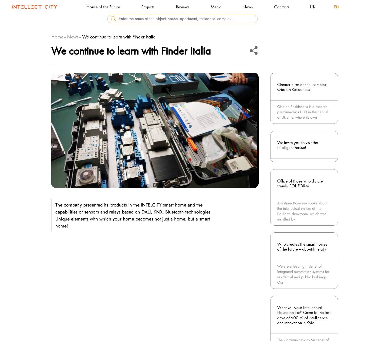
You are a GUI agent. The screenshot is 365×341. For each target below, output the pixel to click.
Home (57, 37)
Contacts (281, 7)
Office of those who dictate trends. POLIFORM (300, 183)
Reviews (182, 7)
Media (216, 7)
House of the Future (103, 7)
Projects (148, 7)
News (248, 7)
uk (312, 7)
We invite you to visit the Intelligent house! (297, 145)
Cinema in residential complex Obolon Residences (302, 87)
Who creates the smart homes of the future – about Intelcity (302, 246)
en (336, 7)
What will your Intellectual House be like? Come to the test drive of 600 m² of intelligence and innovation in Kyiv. (304, 315)
